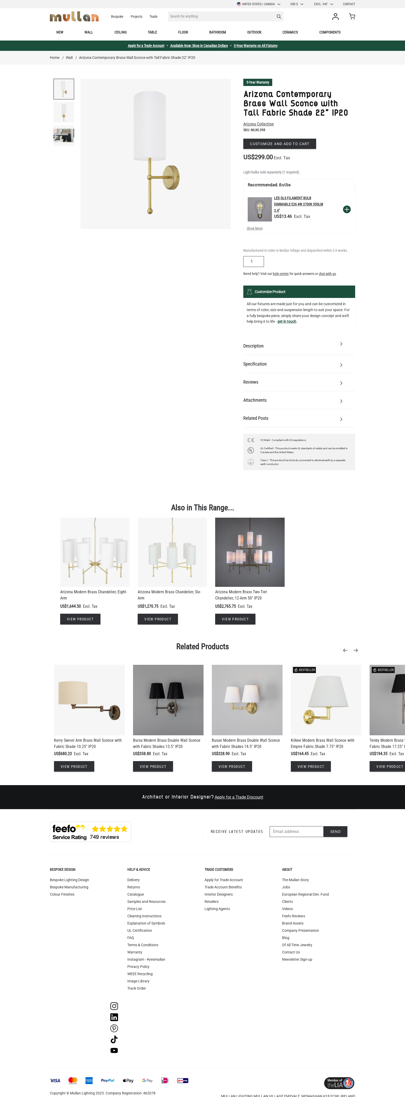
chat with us (327, 274)
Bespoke (117, 16)
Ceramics (290, 32)
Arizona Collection (258, 124)
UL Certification (139, 930)
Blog (285, 938)
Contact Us (291, 952)
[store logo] (74, 16)
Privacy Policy (138, 967)
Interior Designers (219, 894)
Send (335, 832)
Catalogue (135, 894)
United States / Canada (259, 4)
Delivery (133, 880)
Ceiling (120, 32)
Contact (349, 4)
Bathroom (217, 32)
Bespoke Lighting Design (69, 880)
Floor (183, 32)
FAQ (130, 938)
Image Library (138, 981)
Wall (88, 32)
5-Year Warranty (257, 82)
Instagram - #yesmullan (146, 959)
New (59, 32)
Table (152, 32)
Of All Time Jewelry (297, 945)
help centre (281, 274)
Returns (133, 887)
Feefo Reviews (293, 916)
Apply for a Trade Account (146, 46)
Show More (255, 228)
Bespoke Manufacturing (69, 887)
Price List (134, 909)
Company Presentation (300, 930)
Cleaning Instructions (144, 916)
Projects (136, 16)
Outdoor (254, 32)
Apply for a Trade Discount (239, 797)
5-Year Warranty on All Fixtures (255, 46)
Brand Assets (292, 923)
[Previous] (347, 650)
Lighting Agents (217, 909)
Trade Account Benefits (223, 887)
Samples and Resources (146, 901)
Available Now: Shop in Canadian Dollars (199, 46)
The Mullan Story (295, 880)
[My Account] (336, 16)
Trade (154, 16)
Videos (287, 909)
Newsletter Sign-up (297, 959)
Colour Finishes (62, 894)
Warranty (134, 952)
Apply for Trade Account (224, 880)
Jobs (286, 887)
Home (54, 58)
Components (329, 32)
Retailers (212, 901)
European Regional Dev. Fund (305, 894)
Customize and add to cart (279, 144)
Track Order (136, 988)
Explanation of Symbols (146, 923)
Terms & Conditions (142, 945)
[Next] (357, 650)
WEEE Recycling (140, 974)
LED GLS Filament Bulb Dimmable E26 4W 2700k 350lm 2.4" (298, 204)
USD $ (297, 4)
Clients (287, 901)
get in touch (286, 321)
